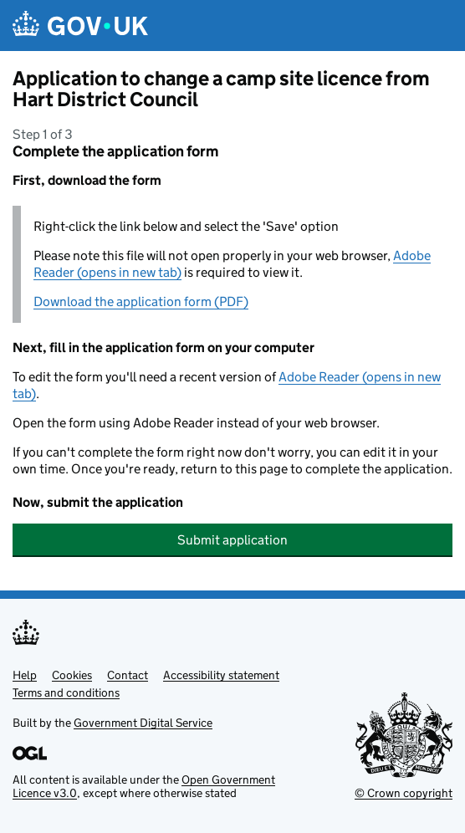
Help (25, 674)
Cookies (72, 674)
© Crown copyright (403, 792)
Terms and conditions (66, 692)
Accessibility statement (221, 674)
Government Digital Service (143, 722)
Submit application (232, 540)
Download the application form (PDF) (140, 301)
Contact (127, 674)
